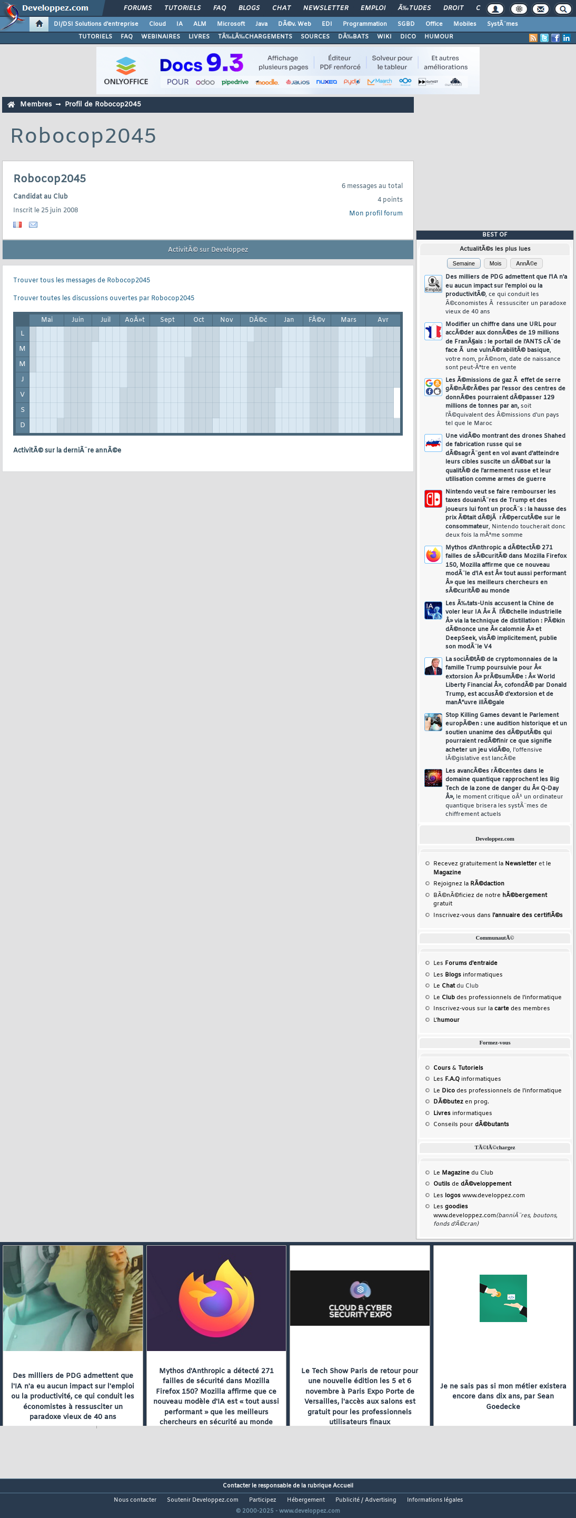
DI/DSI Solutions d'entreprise (96, 24)
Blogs (249, 8)
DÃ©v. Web (294, 24)
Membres (36, 104)
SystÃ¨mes (502, 24)
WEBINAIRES (160, 37)
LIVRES (199, 37)
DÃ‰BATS (353, 37)
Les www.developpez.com (479, 1195)
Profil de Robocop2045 (103, 104)
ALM (199, 24)
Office (434, 24)
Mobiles (464, 24)
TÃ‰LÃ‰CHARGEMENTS (255, 37)
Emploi (373, 8)
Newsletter (325, 8)
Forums (138, 8)
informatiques (462, 1113)
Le (444, 986)
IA (179, 24)
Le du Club (463, 1173)
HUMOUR (438, 37)
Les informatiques (468, 975)
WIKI (384, 37)
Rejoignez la (468, 884)
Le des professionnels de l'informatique (497, 997)
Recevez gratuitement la (485, 864)
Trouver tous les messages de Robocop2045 (81, 281)
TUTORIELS (95, 37)
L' (446, 1020)
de (472, 1184)
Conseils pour (471, 1124)
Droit (453, 8)
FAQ (219, 8)
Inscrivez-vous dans (498, 915)
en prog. (461, 1102)
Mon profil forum (376, 214)
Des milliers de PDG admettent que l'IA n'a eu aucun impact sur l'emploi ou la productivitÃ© (506, 294)
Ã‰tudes (414, 8)
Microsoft (231, 24)
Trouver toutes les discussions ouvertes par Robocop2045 (103, 298)
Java (261, 24)
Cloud (157, 24)
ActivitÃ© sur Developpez (208, 250)
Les (465, 963)
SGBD (406, 24)
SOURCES (315, 37)
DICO (408, 37)
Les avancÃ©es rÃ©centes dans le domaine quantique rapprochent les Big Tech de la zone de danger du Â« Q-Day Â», (504, 793)
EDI (327, 24)
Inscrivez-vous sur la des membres (491, 1008)
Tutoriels (182, 8)
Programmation (365, 24)
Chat (281, 8)
